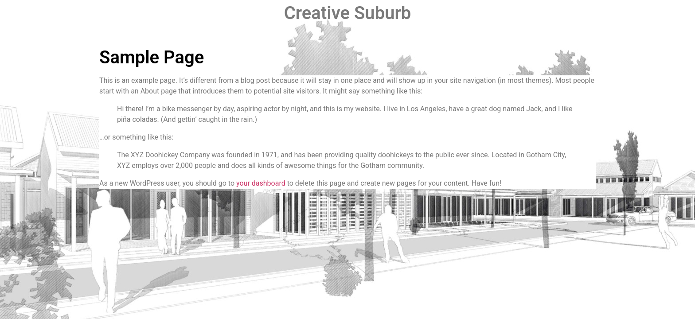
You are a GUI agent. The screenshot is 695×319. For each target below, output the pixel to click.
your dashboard (260, 183)
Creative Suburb (347, 13)
